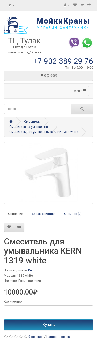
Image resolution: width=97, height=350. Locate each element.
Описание (15, 214)
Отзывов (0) (73, 214)
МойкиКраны (63, 21)
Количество (13, 301)
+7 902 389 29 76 (63, 61)
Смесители (32, 121)
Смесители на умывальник (29, 127)
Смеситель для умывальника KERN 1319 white (43, 132)
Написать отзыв (58, 337)
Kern (31, 270)
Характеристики (43, 214)
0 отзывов (35, 337)
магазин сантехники (63, 28)
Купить (48, 324)
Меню (80, 91)
